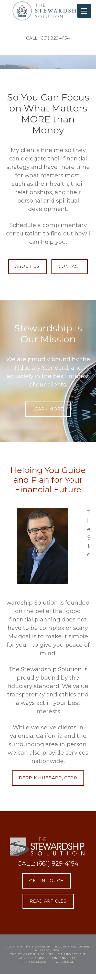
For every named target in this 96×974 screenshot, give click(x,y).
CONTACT (70, 266)
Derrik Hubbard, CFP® (48, 778)
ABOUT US (27, 266)
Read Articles (48, 901)
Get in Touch (46, 880)
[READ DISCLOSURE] (35, 962)
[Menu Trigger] (84, 11)
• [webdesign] (64, 962)
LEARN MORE (48, 409)
